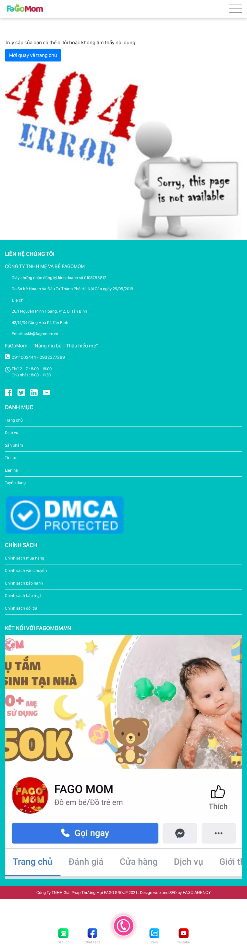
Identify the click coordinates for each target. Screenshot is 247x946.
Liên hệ (11, 470)
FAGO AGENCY (197, 892)
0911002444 (24, 357)
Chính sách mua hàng (24, 558)
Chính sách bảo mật (23, 595)
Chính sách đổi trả (21, 608)
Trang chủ (14, 420)
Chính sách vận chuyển (26, 570)
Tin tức (11, 457)
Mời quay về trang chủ (33, 55)
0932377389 (52, 357)
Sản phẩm (14, 445)
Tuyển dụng (15, 482)
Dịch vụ (11, 432)
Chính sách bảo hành (24, 583)
